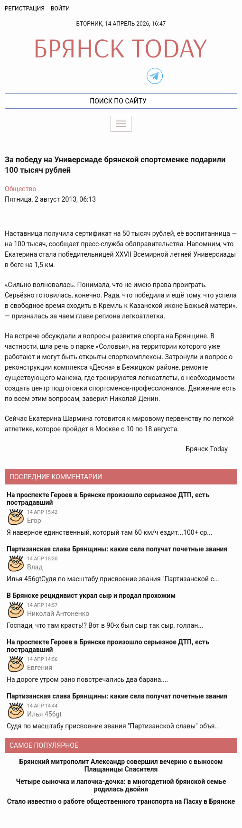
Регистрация (25, 8)
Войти (60, 8)
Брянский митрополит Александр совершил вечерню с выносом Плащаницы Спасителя (121, 765)
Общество (20, 189)
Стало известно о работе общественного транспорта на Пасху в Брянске (121, 801)
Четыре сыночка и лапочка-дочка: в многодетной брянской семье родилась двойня (121, 785)
